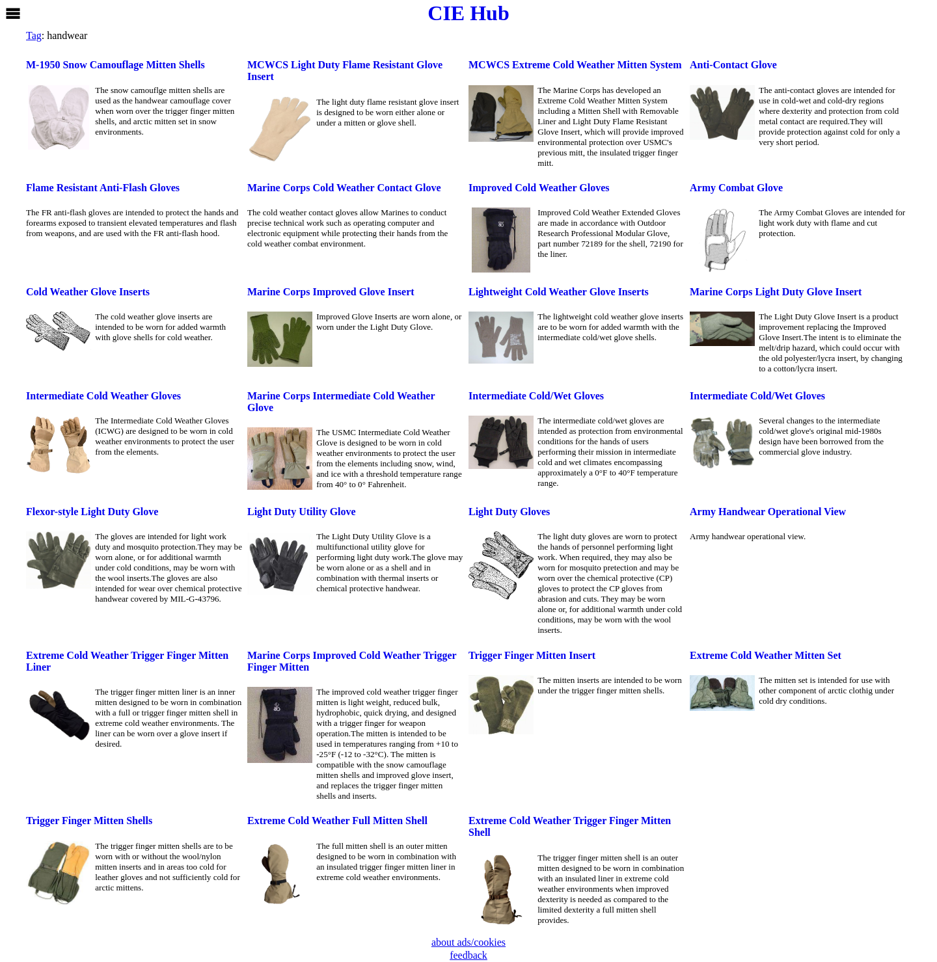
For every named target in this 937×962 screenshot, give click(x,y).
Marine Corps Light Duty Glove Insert (776, 291)
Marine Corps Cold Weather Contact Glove (344, 187)
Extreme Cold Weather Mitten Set (765, 655)
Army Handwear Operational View (768, 511)
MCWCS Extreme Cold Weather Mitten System (575, 64)
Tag (34, 35)
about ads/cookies (468, 942)
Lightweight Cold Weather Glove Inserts (558, 291)
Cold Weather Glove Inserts (88, 291)
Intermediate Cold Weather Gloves (103, 395)
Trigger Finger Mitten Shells (89, 820)
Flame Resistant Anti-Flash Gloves (103, 187)
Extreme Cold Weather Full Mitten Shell (337, 820)
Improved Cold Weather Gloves (538, 187)
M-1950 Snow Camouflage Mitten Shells (115, 64)
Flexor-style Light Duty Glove (92, 511)
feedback (468, 955)
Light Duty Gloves (509, 511)
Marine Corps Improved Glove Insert (330, 291)
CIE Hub (468, 13)
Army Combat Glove (736, 187)
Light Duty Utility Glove (301, 511)
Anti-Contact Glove (733, 64)
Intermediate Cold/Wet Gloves (536, 395)
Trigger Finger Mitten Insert (531, 655)
